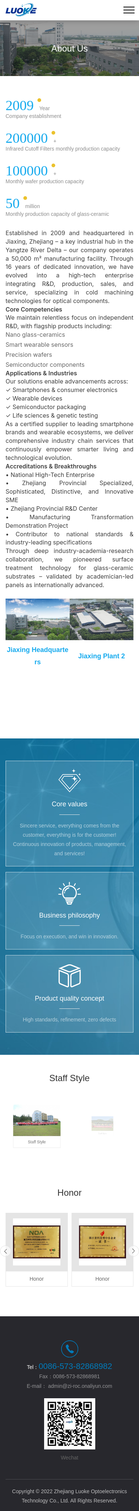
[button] (5, 1251)
